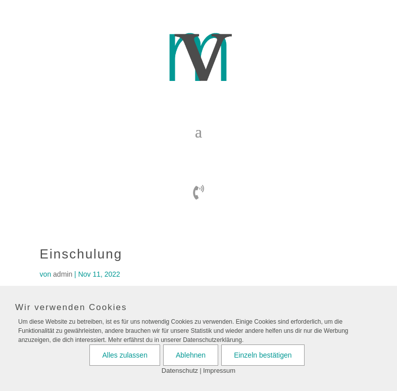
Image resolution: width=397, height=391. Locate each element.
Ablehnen (191, 355)
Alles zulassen (124, 355)
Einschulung (81, 254)
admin (62, 274)
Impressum (219, 370)
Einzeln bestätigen (262, 355)
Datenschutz (180, 370)
